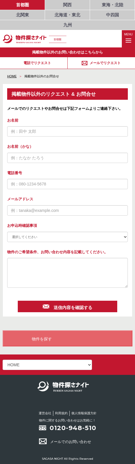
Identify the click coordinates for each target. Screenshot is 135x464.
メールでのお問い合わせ (65, 442)
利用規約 (61, 413)
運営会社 (45, 413)
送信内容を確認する (67, 306)
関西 (67, 4)
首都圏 (22, 4)
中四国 (112, 14)
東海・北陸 (112, 4)
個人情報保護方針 (84, 413)
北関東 (22, 14)
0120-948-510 (73, 428)
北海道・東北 (67, 14)
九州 (67, 24)
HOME (12, 76)
